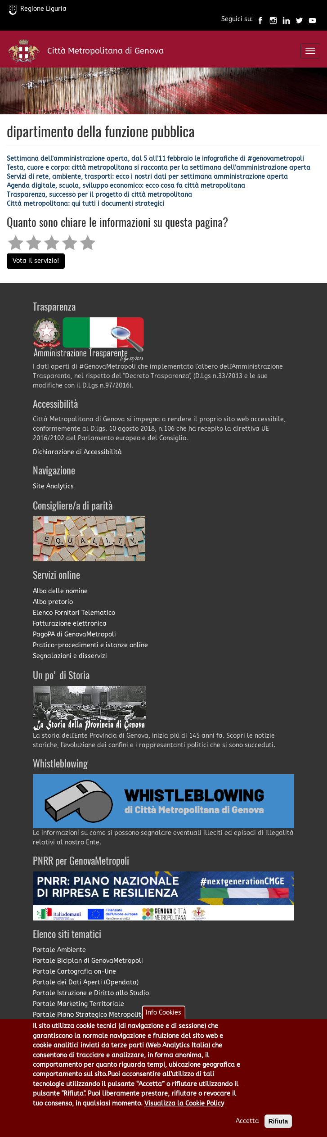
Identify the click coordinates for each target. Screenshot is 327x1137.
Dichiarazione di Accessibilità (77, 452)
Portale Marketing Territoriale (78, 1004)
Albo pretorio (53, 602)
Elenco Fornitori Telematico (74, 613)
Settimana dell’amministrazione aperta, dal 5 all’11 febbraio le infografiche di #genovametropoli (155, 158)
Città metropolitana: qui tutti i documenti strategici (85, 204)
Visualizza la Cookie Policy (184, 1109)
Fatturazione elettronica (70, 623)
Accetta (247, 1126)
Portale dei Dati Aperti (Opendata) (86, 982)
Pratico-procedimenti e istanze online (90, 645)
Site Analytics (53, 486)
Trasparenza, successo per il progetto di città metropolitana (99, 195)
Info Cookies (163, 1018)
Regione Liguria (38, 9)
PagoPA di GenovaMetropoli (74, 634)
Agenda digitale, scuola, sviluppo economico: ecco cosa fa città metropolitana (126, 186)
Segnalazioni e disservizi (70, 656)
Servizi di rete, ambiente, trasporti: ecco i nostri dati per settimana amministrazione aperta (147, 176)
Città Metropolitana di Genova (105, 51)
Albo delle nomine (60, 591)
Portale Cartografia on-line (74, 971)
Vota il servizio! (36, 261)
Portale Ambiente (59, 950)
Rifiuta (278, 1126)
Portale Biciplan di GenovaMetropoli (88, 961)
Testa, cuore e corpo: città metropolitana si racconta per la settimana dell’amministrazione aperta (158, 167)
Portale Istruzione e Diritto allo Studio (91, 993)
